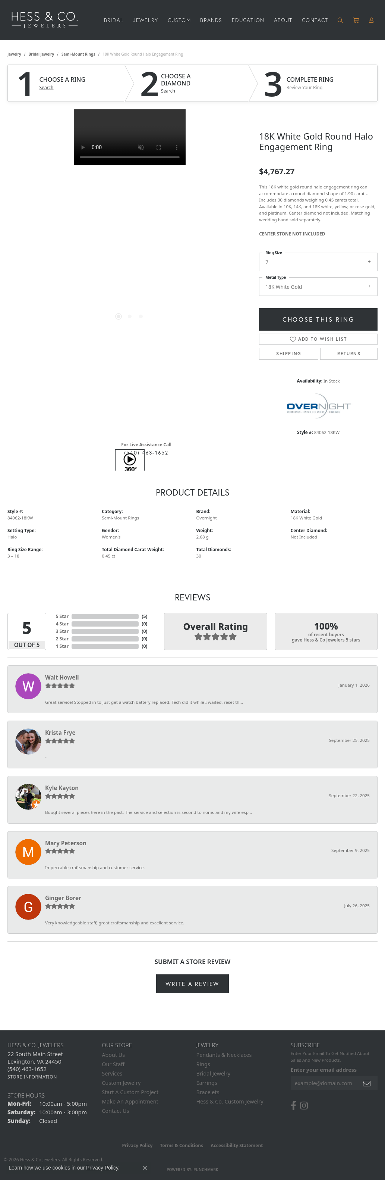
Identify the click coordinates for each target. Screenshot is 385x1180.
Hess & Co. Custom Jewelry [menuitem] (229, 1101)
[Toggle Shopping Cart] (356, 20)
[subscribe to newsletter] (367, 1083)
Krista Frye (60, 732)
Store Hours (26, 1095)
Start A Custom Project (130, 1092)
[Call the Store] (27, 1069)
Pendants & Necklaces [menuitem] (224, 1054)
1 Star (62, 646)
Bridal (113, 20)
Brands (211, 20)
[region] (130, 221)
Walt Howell (62, 677)
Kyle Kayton (62, 788)
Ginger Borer (63, 898)
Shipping (289, 353)
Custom (179, 20)
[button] (340, 20)
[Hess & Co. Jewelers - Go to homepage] (48, 20)
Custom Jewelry (121, 1082)
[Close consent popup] (145, 1168)
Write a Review (192, 983)
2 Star (62, 639)
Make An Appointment (130, 1101)
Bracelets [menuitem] (208, 1092)
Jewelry (145, 20)
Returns (348, 353)
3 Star (62, 631)
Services (112, 1073)
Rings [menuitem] (203, 1064)
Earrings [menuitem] (206, 1082)
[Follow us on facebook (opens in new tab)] (293, 1105)
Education (248, 20)
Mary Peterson (65, 843)
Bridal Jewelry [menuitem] (213, 1073)
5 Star (62, 616)
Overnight (206, 518)
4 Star (62, 624)
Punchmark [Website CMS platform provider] (205, 1169)
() (144, 616)
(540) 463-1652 (146, 452)
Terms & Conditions (181, 1145)
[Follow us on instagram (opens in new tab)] (304, 1105)
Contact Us (115, 1110)
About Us (113, 1054)
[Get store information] (32, 1077)
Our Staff (113, 1064)
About (283, 20)
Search (47, 87)
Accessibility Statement (237, 1145)
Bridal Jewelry (41, 54)
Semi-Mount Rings (78, 54)
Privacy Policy (137, 1145)
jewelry (14, 54)
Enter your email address (324, 1069)
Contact (315, 20)
